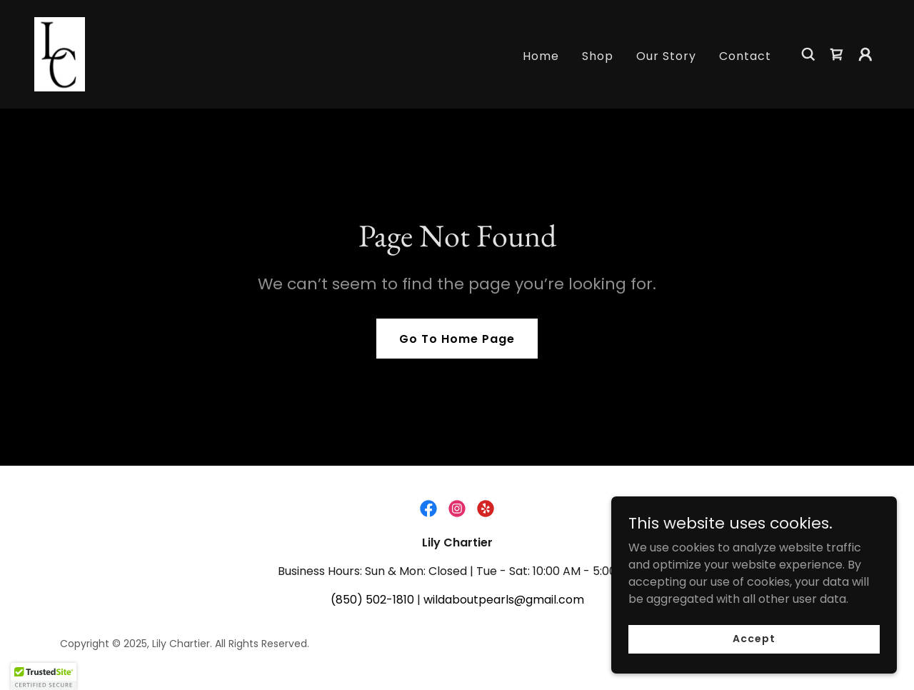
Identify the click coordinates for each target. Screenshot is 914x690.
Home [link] (541, 56)
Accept (754, 638)
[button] (865, 54)
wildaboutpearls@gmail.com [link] (503, 599)
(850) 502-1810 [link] (372, 599)
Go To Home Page (457, 339)
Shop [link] (597, 56)
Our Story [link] (666, 56)
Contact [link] (745, 56)
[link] (59, 53)
